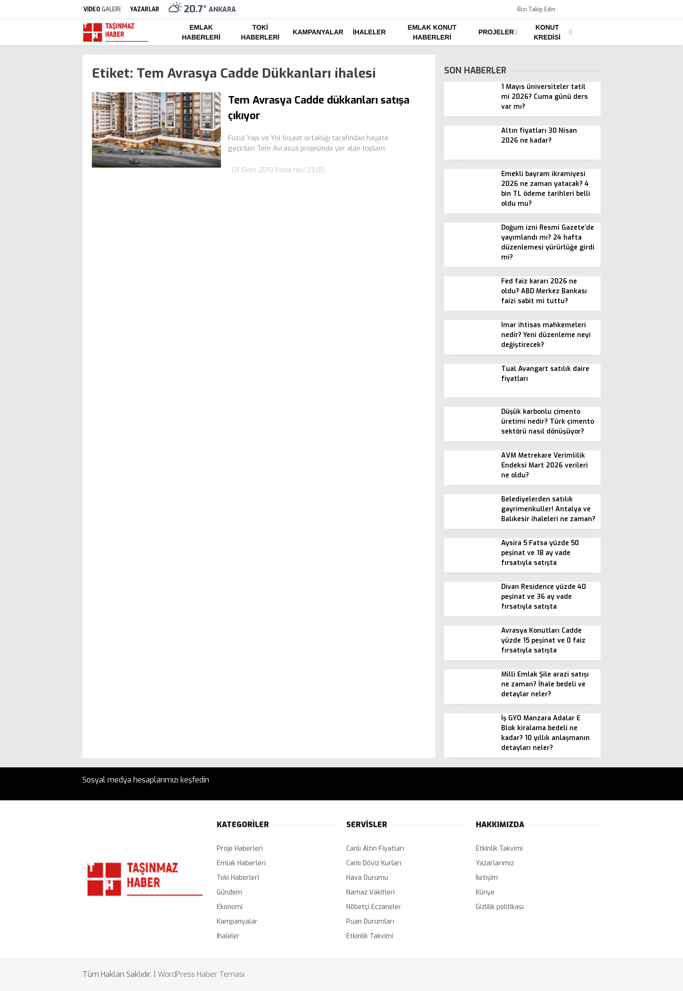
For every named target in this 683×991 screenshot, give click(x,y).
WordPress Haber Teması (201, 974)
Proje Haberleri (240, 848)
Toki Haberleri (260, 32)
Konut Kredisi (547, 32)
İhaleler (369, 32)
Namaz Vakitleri (370, 892)
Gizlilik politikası (500, 906)
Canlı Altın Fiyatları (375, 848)
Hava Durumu (367, 877)
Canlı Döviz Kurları (373, 863)
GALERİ (101, 9)
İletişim (487, 877)
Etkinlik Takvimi (369, 936)
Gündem (229, 892)
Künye (485, 892)
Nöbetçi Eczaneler (373, 906)
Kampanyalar (318, 32)
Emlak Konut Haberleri (432, 32)
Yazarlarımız (495, 863)
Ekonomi (230, 906)
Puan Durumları (370, 921)
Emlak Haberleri (201, 32)
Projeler (496, 32)
